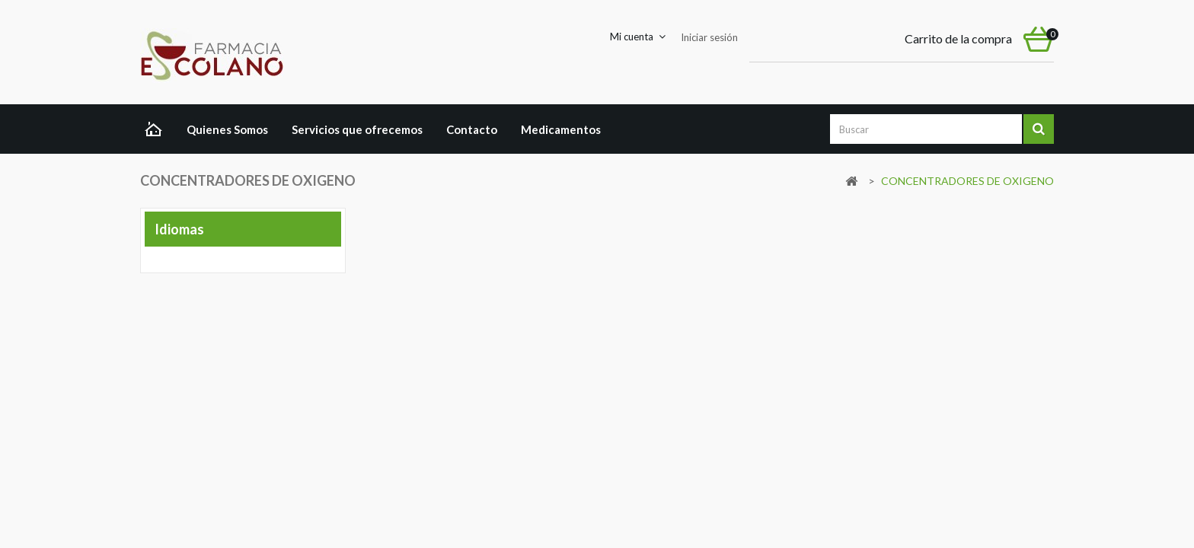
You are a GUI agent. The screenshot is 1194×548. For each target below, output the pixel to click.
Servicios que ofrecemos (357, 129)
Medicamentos (561, 129)
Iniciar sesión (709, 37)
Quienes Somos (227, 129)
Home (157, 131)
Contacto (471, 129)
